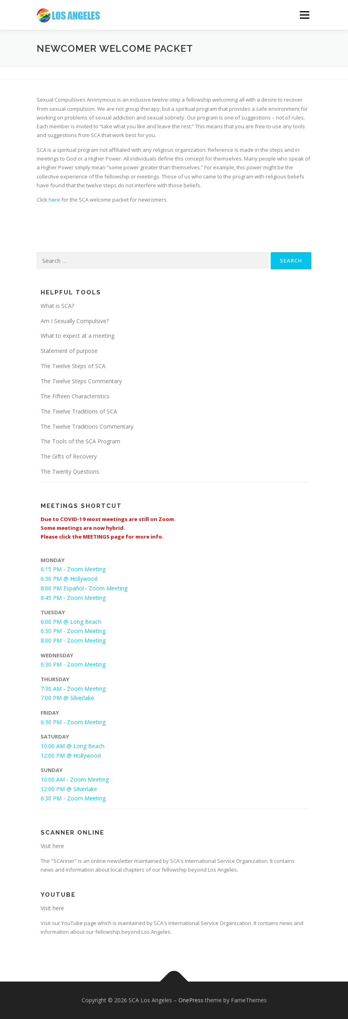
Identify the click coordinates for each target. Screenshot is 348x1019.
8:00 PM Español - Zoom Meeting (84, 588)
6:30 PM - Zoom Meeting (73, 631)
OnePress (190, 1000)
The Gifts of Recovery (69, 456)
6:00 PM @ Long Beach (71, 621)
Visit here (52, 846)
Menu (304, 14)
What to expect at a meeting (77, 335)
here (54, 199)
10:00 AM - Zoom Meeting (75, 779)
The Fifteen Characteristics (75, 396)
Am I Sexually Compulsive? (75, 321)
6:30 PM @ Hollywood (69, 578)
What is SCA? (57, 306)
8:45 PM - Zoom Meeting (73, 598)
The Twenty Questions (70, 471)
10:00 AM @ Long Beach (72, 746)
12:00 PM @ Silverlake (69, 789)
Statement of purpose (69, 351)
